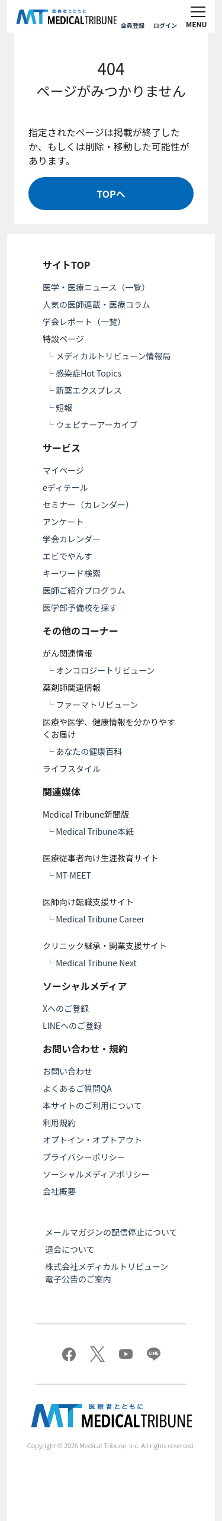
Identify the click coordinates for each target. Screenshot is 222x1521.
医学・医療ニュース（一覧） (96, 287)
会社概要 (59, 1191)
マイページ (63, 470)
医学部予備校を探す (80, 607)
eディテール (65, 487)
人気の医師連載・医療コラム (96, 304)
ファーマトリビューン (97, 704)
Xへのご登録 (66, 1008)
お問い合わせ (67, 1071)
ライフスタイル (72, 768)
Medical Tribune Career (100, 919)
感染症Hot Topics (88, 373)
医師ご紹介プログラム (84, 590)
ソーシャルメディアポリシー (96, 1174)
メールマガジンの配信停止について (111, 1232)
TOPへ (110, 193)
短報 (64, 407)
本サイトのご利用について (92, 1105)
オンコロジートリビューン (105, 670)
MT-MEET (73, 875)
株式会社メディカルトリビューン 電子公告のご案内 (110, 1272)
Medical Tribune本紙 (95, 831)
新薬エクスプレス (89, 390)
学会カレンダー (72, 539)
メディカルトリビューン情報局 (113, 356)
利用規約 (59, 1122)
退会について (70, 1249)
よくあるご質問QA (77, 1088)
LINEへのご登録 (72, 1025)
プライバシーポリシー (84, 1157)
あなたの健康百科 (89, 751)
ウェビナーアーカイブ (97, 424)
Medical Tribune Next (96, 963)
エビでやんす (67, 556)
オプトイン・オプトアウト (92, 1140)
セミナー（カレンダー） (88, 504)
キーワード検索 (72, 573)
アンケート (63, 522)
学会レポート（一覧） (84, 321)
